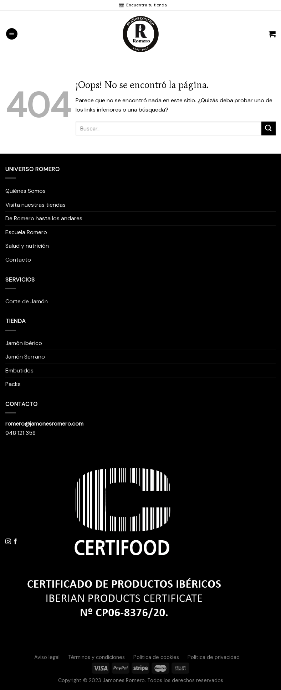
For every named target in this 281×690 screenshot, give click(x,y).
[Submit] (268, 128)
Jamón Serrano (25, 356)
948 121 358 (20, 433)
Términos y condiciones (96, 657)
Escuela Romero (26, 232)
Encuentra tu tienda (146, 5)
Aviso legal (47, 657)
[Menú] (11, 34)
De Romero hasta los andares (43, 218)
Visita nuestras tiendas (35, 204)
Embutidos (19, 370)
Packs (13, 384)
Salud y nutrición (27, 245)
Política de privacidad (214, 657)
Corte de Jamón (26, 301)
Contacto (18, 259)
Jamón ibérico (23, 343)
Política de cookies (156, 657)
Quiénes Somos (25, 191)
